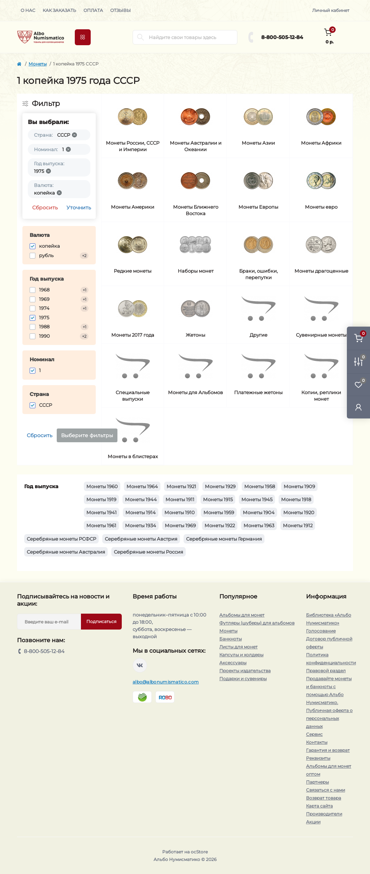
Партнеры (317, 782)
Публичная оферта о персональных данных (329, 718)
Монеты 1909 (299, 486)
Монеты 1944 (141, 499)
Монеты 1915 (218, 499)
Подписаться (101, 621)
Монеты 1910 (179, 512)
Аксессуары (232, 662)
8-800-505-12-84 (282, 37)
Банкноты (230, 638)
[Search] (141, 37)
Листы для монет (238, 646)
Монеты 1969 (180, 525)
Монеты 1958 (259, 486)
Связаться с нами (325, 790)
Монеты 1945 (256, 499)
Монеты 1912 (298, 525)
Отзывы (120, 10)
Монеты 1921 (181, 486)
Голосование (321, 631)
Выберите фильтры (87, 435)
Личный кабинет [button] (330, 10)
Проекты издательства (245, 670)
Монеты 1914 (140, 512)
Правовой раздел (326, 670)
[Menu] (83, 37)
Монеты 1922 (220, 525)
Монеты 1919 (101, 499)
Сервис (314, 734)
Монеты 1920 (298, 512)
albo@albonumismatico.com (166, 682)
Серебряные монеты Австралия (66, 552)
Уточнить (78, 207)
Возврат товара (323, 798)
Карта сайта (319, 806)
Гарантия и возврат (328, 750)
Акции (313, 821)
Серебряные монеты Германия (224, 539)
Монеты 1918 (296, 499)
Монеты (38, 64)
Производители (324, 814)
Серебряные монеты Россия (148, 552)
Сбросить (45, 207)
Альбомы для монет (241, 615)
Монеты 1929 (220, 486)
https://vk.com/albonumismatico (140, 665)
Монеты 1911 (179, 499)
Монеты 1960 (102, 486)
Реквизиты (318, 758)
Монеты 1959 (218, 512)
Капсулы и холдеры (241, 654)
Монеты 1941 (101, 512)
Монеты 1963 (259, 525)
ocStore (199, 851)
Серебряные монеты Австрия (141, 539)
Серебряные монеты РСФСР (61, 539)
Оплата (93, 10)
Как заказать (59, 10)
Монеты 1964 (142, 486)
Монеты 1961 (101, 525)
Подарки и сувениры (243, 678)
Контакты (316, 742)
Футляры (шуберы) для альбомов (256, 623)
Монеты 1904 (259, 512)
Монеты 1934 (140, 525)
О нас (28, 10)
